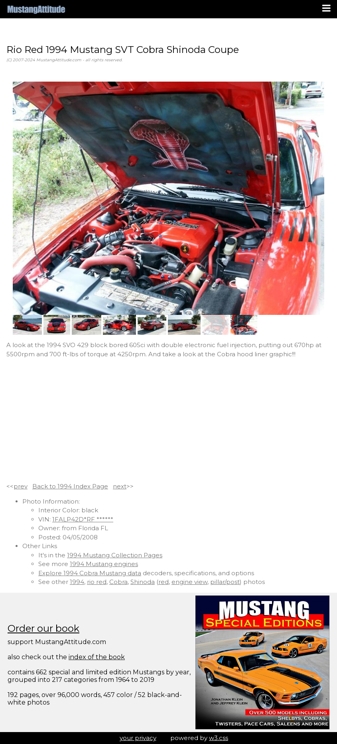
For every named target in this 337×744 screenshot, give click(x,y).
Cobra (118, 582)
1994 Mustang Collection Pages (114, 555)
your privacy (138, 738)
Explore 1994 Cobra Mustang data (89, 573)
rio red (96, 582)
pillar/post (225, 582)
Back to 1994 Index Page (70, 486)
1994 (77, 582)
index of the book (97, 657)
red (163, 582)
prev (21, 486)
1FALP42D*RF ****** (82, 519)
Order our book (43, 628)
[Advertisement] (168, 420)
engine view (189, 582)
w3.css (218, 738)
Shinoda (142, 582)
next (119, 486)
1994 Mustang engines (104, 564)
